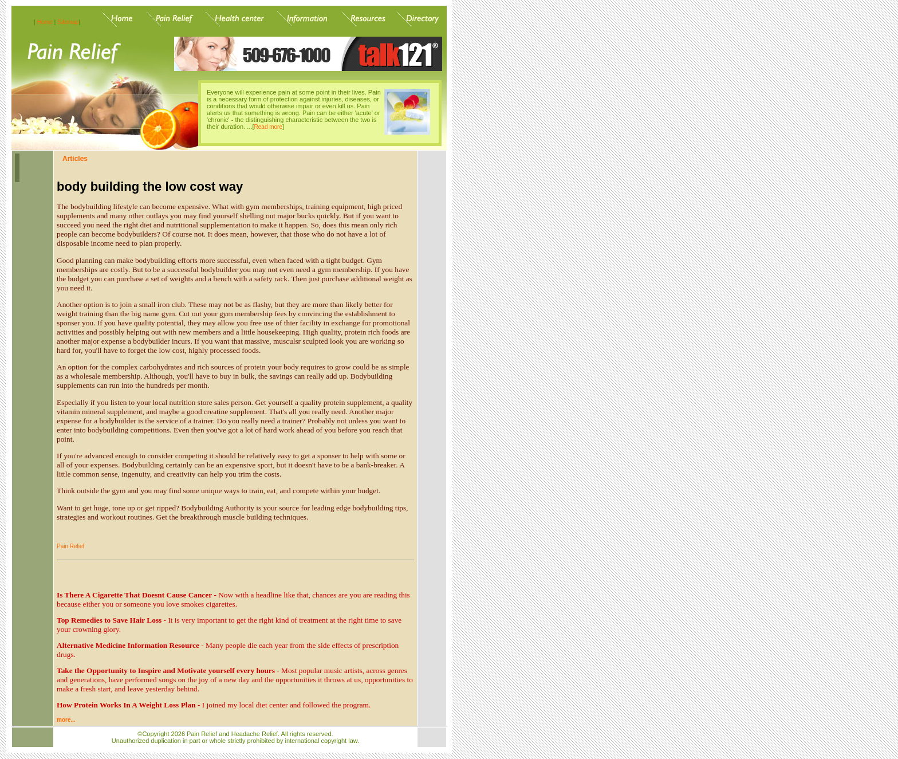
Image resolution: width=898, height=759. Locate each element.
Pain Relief (70, 546)
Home (45, 22)
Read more (268, 127)
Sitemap (68, 22)
